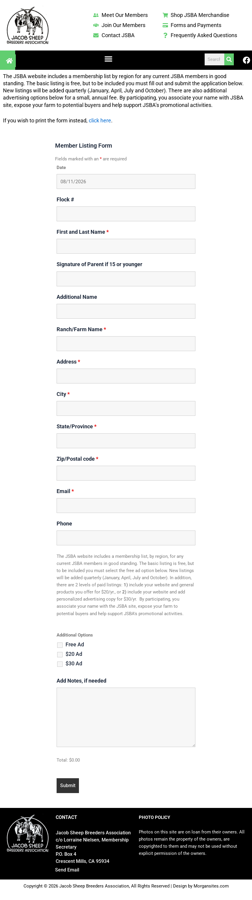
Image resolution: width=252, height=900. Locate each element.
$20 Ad (74, 654)
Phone (64, 523)
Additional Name (77, 297)
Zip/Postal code (77, 459)
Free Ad (75, 645)
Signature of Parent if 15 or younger (99, 264)
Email (65, 491)
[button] (108, 59)
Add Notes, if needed (81, 681)
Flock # (65, 199)
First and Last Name (83, 232)
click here (100, 120)
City (63, 394)
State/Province (77, 426)
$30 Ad (74, 664)
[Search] (229, 59)
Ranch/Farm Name (81, 329)
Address (68, 362)
